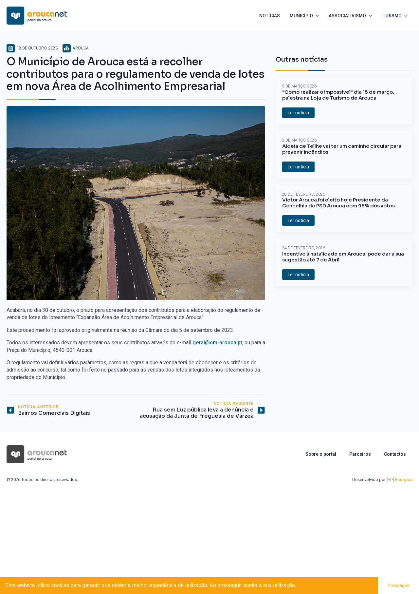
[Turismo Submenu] (407, 16)
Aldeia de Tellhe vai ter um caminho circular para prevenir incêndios (341, 149)
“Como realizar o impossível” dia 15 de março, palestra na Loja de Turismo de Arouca (338, 95)
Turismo (392, 15)
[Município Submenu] (318, 16)
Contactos (395, 454)
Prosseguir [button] (398, 585)
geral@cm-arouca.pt (217, 342)
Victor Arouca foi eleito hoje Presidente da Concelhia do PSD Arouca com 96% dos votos (338, 203)
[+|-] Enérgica (399, 479)
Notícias (269, 15)
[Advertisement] (209, 532)
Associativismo (347, 15)
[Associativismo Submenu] (371, 16)
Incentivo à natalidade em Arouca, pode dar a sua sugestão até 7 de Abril (343, 257)
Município (301, 15)
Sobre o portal (320, 454)
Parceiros (360, 454)
